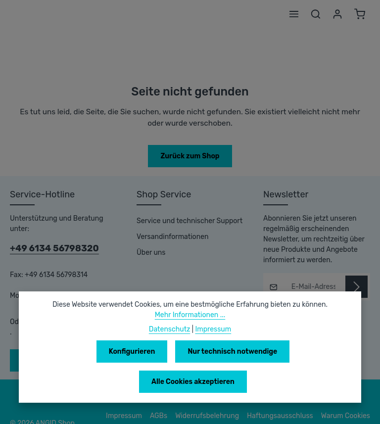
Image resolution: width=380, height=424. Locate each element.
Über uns (151, 253)
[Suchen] (316, 14)
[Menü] (294, 14)
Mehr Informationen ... (190, 345)
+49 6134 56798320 (50, 238)
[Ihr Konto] (337, 14)
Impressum (212, 359)
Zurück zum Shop (190, 156)
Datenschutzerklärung (336, 409)
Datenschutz (170, 359)
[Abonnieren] (356, 287)
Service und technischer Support (187, 221)
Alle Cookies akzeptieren (291, 381)
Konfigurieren (76, 381)
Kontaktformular (86, 311)
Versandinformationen (170, 237)
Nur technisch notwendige (175, 381)
